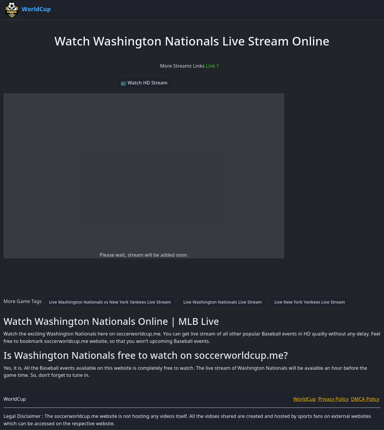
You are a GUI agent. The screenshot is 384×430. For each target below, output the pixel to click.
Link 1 (212, 66)
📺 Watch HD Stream (144, 82)
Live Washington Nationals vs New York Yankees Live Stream (110, 302)
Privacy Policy (333, 399)
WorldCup (304, 399)
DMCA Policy (365, 399)
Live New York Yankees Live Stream (309, 302)
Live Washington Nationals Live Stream (222, 302)
